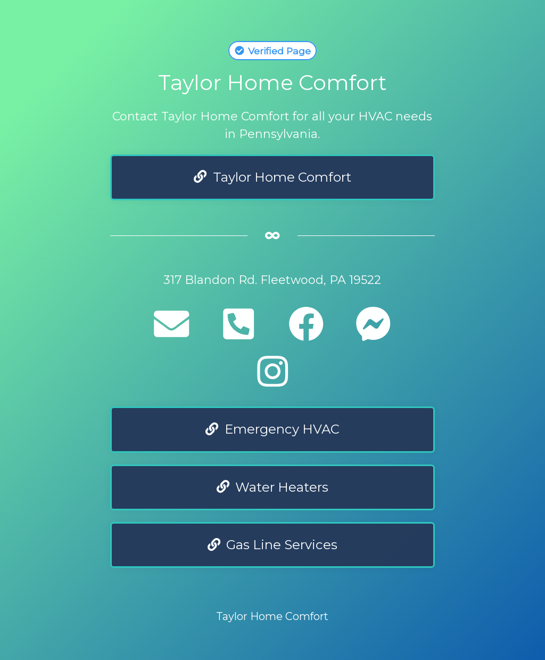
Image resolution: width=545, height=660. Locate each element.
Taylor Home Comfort (272, 177)
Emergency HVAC (272, 429)
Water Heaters (273, 487)
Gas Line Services (273, 544)
